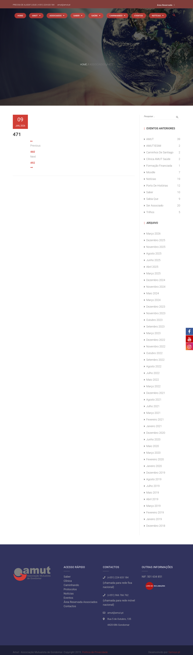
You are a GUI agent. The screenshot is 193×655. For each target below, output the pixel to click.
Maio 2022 (152, 379)
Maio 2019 (152, 492)
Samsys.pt (174, 652)
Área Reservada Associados (80, 602)
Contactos (70, 606)
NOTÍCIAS (156, 15)
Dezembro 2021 (155, 393)
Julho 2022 (153, 373)
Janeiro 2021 (154, 426)
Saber (149, 192)
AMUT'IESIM (153, 145)
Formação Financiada (159, 165)
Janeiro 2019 (154, 519)
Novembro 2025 (155, 246)
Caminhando (71, 585)
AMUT (35, 15)
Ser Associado (154, 205)
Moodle (150, 172)
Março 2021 (153, 412)
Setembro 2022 (155, 359)
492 (32, 162)
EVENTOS (138, 15)
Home (83, 64)
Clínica (68, 580)
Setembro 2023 (155, 326)
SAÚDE (94, 15)
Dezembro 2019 (155, 472)
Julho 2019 (153, 485)
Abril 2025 (152, 266)
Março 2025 (153, 273)
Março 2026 (153, 233)
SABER (76, 15)
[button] (174, 16)
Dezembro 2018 (155, 525)
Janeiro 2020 (154, 466)
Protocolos (70, 589)
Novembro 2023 (155, 313)
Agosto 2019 (153, 479)
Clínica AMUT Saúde (158, 159)
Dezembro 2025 (155, 240)
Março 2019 (153, 505)
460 (32, 151)
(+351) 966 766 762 (117, 595)
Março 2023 (153, 333)
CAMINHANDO (115, 15)
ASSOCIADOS (56, 15)
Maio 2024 (152, 293)
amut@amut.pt (63, 5)
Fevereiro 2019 (155, 512)
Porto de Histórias (157, 185)
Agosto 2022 (153, 366)
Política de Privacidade (95, 652)
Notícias (151, 179)
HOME (20, 15)
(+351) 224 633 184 (46, 5)
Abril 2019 (152, 499)
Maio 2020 (152, 446)
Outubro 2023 (154, 319)
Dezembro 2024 (155, 280)
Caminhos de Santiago (159, 152)
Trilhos (150, 212)
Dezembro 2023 (155, 306)
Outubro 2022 (154, 353)
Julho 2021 (153, 406)
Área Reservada (164, 5)
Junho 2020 (153, 439)
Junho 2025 (153, 260)
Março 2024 (153, 300)
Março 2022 (153, 386)
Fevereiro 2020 (155, 459)
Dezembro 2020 (155, 432)
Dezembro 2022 (155, 339)
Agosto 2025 (153, 253)
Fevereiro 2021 (155, 419)
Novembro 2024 (155, 286)
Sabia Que (152, 198)
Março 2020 (153, 452)
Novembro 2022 (155, 346)
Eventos (68, 597)
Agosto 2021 (153, 399)
